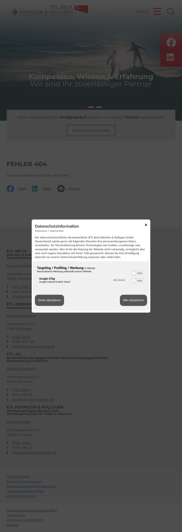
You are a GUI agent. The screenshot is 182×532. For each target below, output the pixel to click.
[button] (134, 273)
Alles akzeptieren (133, 300)
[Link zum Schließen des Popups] (147, 225)
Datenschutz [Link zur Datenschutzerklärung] (56, 231)
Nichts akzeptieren (49, 300)
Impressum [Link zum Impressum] (41, 231)
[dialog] (91, 266)
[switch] (138, 272)
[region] (91, 275)
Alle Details (119, 280)
